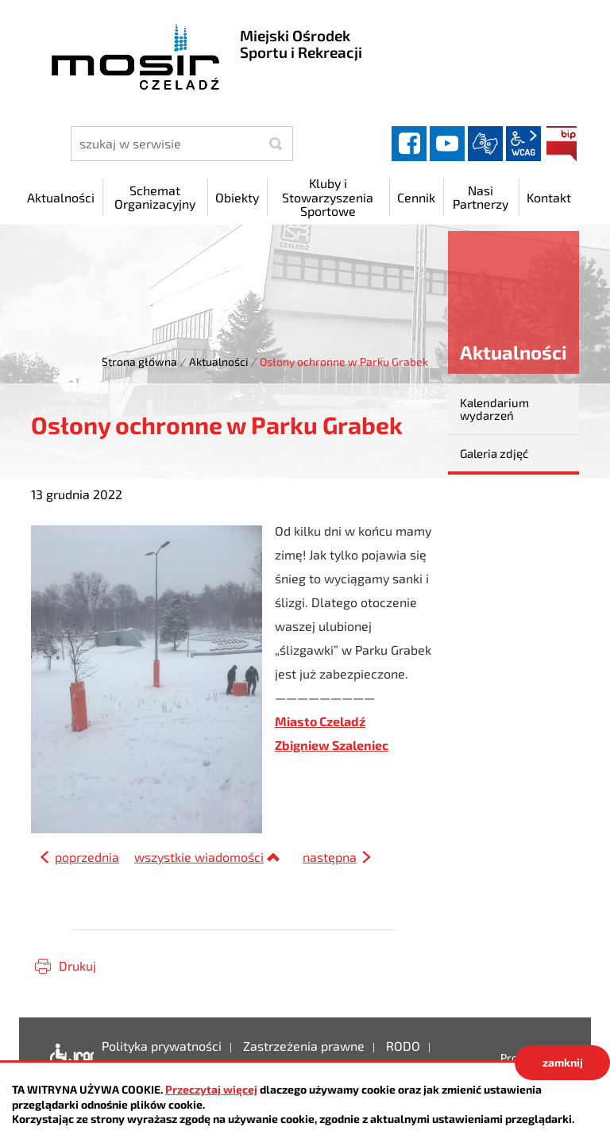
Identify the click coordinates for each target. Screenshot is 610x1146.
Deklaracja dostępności (68, 1057)
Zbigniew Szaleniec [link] (331, 744)
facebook (409, 143)
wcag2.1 (523, 143)
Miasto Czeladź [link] (320, 721)
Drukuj (77, 965)
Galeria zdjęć (494, 453)
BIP (561, 143)
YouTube (447, 143)
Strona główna (139, 361)
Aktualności (218, 361)
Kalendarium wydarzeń (494, 409)
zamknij (562, 1062)
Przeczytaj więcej (211, 1089)
